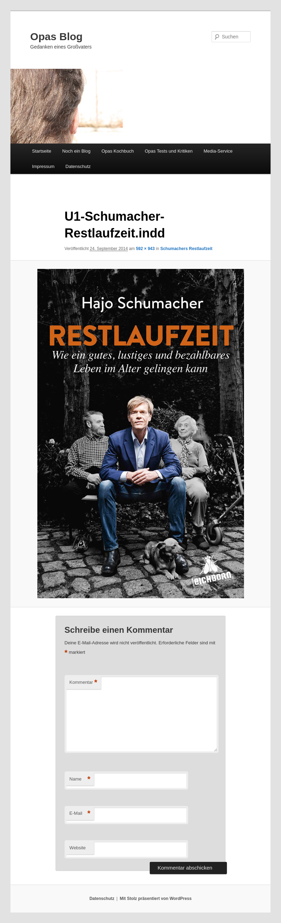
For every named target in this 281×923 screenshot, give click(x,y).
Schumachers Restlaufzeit (186, 248)
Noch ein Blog (76, 151)
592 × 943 (145, 248)
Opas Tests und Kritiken (169, 151)
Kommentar (83, 682)
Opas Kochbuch (118, 151)
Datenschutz (78, 166)
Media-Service (218, 151)
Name (79, 779)
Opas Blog (56, 36)
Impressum (43, 166)
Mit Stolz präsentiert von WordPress (156, 898)
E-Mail (79, 813)
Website (77, 847)
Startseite (41, 151)
